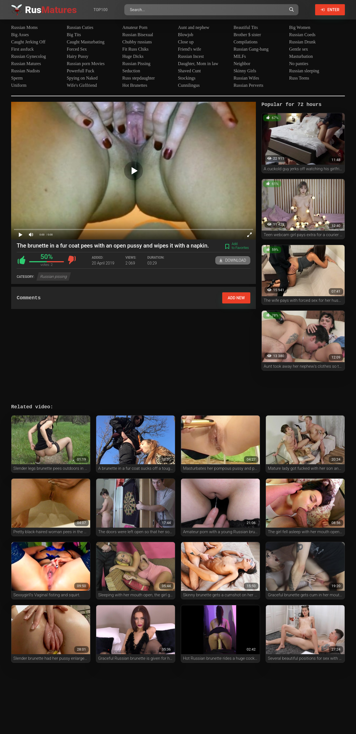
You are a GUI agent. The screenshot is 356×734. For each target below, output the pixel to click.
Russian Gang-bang (251, 49)
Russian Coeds (302, 34)
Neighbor (242, 63)
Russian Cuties (80, 27)
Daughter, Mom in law (198, 63)
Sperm (17, 78)
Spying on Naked (82, 78)
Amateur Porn (134, 27)
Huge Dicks (133, 56)
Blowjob (185, 34)
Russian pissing (54, 276)
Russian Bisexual (137, 34)
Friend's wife (189, 49)
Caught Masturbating (86, 41)
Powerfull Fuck (80, 70)
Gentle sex (298, 49)
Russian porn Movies (86, 63)
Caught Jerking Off (28, 41)
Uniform (18, 85)
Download (232, 260)
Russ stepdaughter (138, 78)
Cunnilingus (189, 85)
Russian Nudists (25, 70)
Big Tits (74, 34)
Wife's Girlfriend (82, 85)
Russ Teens (299, 78)
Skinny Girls (245, 70)
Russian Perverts (248, 85)
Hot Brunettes (134, 85)
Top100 (100, 10)
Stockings (187, 78)
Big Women (299, 27)
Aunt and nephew (193, 27)
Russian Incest (191, 56)
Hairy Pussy (77, 56)
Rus (51, 9)
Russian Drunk (302, 41)
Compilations (246, 41)
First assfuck (22, 49)
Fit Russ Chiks (135, 49)
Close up (186, 41)
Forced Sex (77, 49)
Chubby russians (137, 41)
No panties (298, 63)
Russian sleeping (304, 70)
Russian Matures (26, 63)
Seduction (131, 70)
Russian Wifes (246, 78)
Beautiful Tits (246, 27)
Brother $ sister (247, 34)
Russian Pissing (136, 63)
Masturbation (301, 56)
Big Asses (20, 34)
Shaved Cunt (189, 70)
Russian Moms (24, 27)
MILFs (240, 56)
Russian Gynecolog (28, 56)
